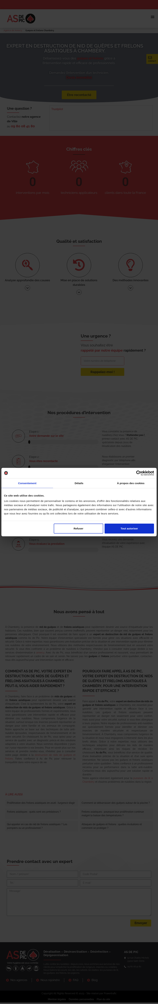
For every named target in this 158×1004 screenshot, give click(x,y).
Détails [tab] (79, 483)
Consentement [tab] (27, 483)
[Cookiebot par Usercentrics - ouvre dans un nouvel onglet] (139, 473)
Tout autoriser (129, 528)
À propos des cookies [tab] (130, 483)
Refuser (78, 528)
